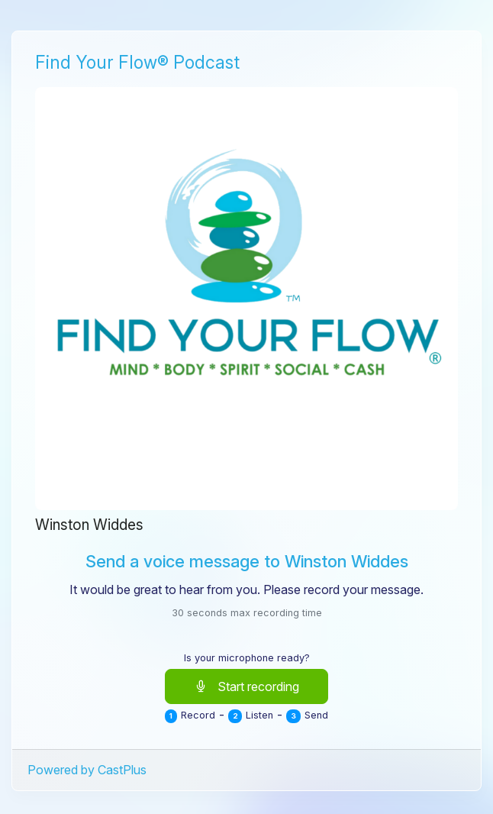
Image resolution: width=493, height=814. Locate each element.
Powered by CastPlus (87, 769)
